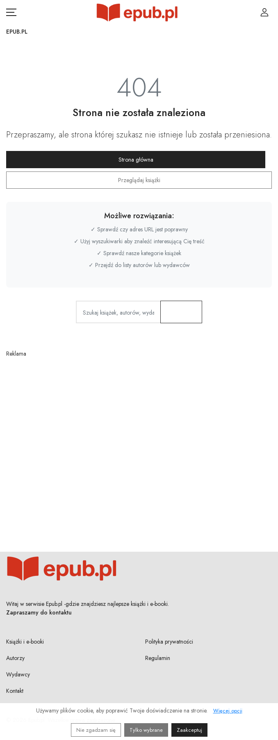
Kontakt (14, 691)
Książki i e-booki (25, 641)
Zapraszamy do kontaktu (39, 612)
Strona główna (135, 159)
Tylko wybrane (146, 730)
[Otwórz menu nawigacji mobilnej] (11, 12)
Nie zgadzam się (96, 730)
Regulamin (157, 658)
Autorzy (15, 658)
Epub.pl (16, 31)
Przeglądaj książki (139, 180)
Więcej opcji (227, 711)
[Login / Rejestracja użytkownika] (264, 12)
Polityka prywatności (169, 641)
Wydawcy (18, 674)
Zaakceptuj (189, 730)
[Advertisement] (139, 437)
